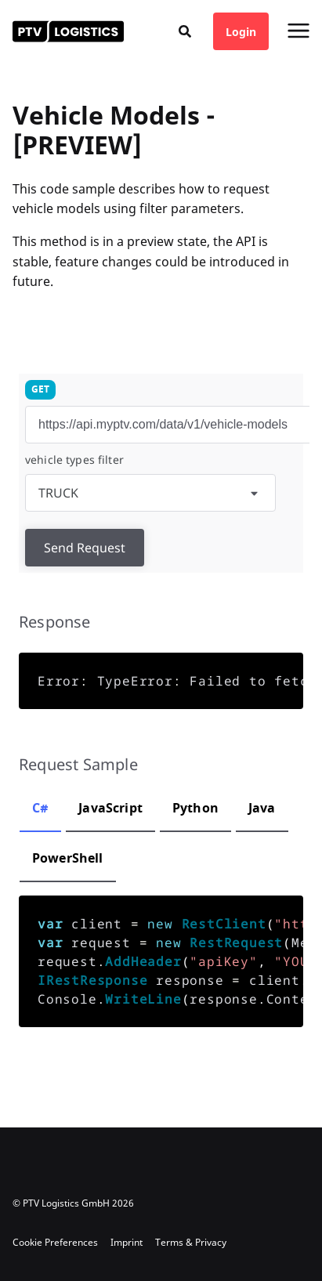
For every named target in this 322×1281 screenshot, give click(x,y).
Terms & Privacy (190, 1242)
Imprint (126, 1242)
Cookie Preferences (55, 1242)
